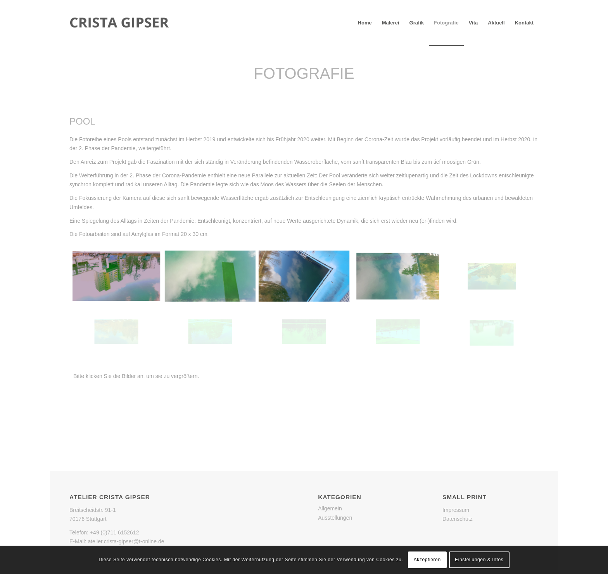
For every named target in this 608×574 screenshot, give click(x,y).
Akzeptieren (427, 559)
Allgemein (330, 508)
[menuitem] (365, 22)
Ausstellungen (335, 518)
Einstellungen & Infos (479, 559)
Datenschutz (457, 519)
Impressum (455, 510)
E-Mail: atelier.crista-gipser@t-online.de (116, 541)
